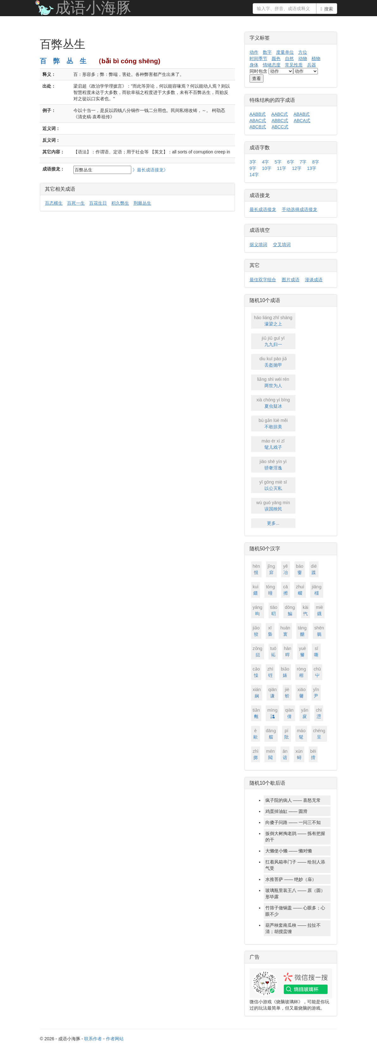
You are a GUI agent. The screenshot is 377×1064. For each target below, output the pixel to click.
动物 (302, 58)
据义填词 (258, 244)
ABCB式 (258, 126)
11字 (282, 168)
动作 (254, 52)
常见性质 (294, 64)
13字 (312, 168)
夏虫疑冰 (273, 403)
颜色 (276, 58)
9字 (253, 168)
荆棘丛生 (142, 203)
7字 (303, 161)
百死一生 (76, 203)
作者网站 (115, 1038)
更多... (273, 523)
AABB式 (258, 114)
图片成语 (291, 279)
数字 (267, 52)
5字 (278, 161)
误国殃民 (273, 505)
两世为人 (273, 382)
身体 (254, 64)
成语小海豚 (93, 8)
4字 (265, 161)
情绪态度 (272, 64)
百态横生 (54, 203)
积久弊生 (120, 203)
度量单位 (285, 52)
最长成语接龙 (263, 209)
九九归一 (273, 341)
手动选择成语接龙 (299, 209)
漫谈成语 (314, 279)
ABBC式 (280, 120)
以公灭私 (273, 485)
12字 (296, 168)
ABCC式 (280, 126)
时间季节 (258, 58)
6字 (290, 161)
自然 (289, 58)
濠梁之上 (273, 320)
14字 (254, 174)
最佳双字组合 (263, 279)
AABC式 (279, 114)
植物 (316, 58)
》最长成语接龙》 (150, 169)
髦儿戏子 (273, 444)
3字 (253, 161)
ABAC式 (258, 120)
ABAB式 (302, 114)
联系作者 (93, 1038)
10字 (266, 168)
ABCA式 (302, 120)
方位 (302, 52)
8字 (315, 161)
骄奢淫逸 (273, 464)
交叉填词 (282, 244)
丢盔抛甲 (273, 362)
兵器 (311, 64)
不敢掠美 (273, 423)
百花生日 (98, 203)
